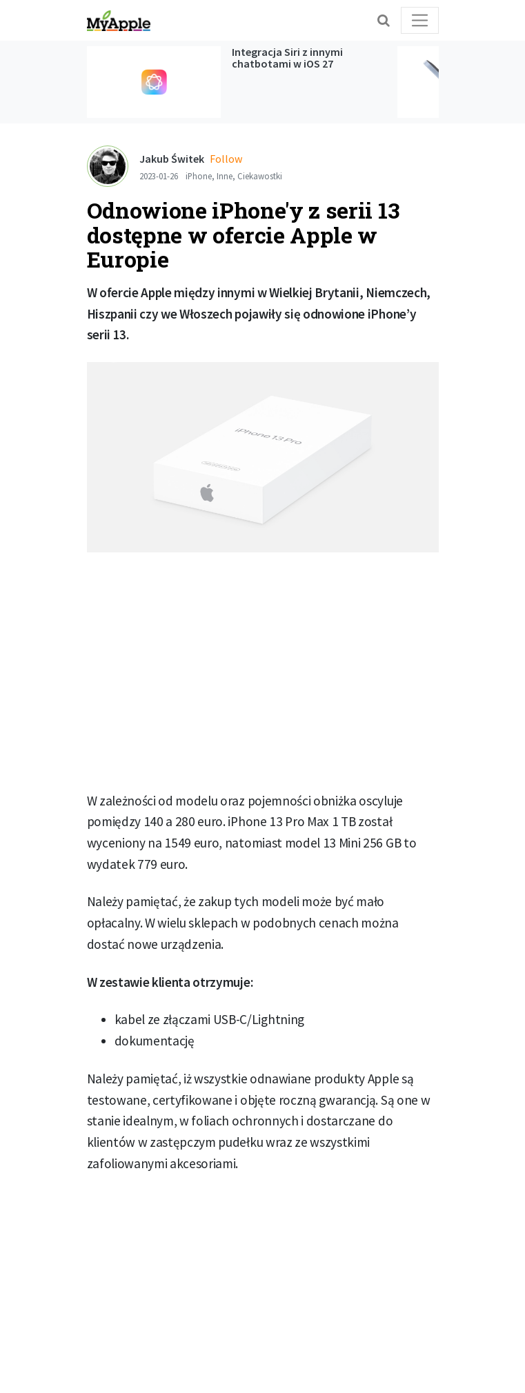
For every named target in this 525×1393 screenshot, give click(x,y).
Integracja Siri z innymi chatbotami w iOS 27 (287, 58)
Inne (224, 175)
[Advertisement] (263, 677)
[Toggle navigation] (420, 20)
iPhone (199, 175)
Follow (226, 159)
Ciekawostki (259, 175)
